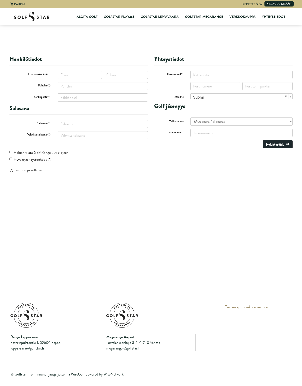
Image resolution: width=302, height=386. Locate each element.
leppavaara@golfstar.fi (27, 348)
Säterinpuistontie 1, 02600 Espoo (35, 342)
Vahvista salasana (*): (39, 134)
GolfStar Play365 (119, 16)
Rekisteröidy (252, 4)
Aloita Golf (87, 16)
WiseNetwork (113, 374)
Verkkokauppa (242, 16)
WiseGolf (78, 374)
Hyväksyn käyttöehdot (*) (32, 159)
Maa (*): (179, 97)
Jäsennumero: (176, 132)
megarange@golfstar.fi (123, 348)
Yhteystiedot (273, 16)
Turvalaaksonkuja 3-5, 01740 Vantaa (133, 342)
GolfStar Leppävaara (160, 16)
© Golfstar (18, 374)
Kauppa (17, 4)
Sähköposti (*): (42, 97)
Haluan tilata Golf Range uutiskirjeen (41, 152)
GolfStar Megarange (204, 16)
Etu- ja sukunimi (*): (39, 74)
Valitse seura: (176, 121)
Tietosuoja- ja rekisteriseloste (246, 307)
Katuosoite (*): (175, 74)
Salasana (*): (44, 123)
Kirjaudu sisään (279, 4)
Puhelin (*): (44, 85)
